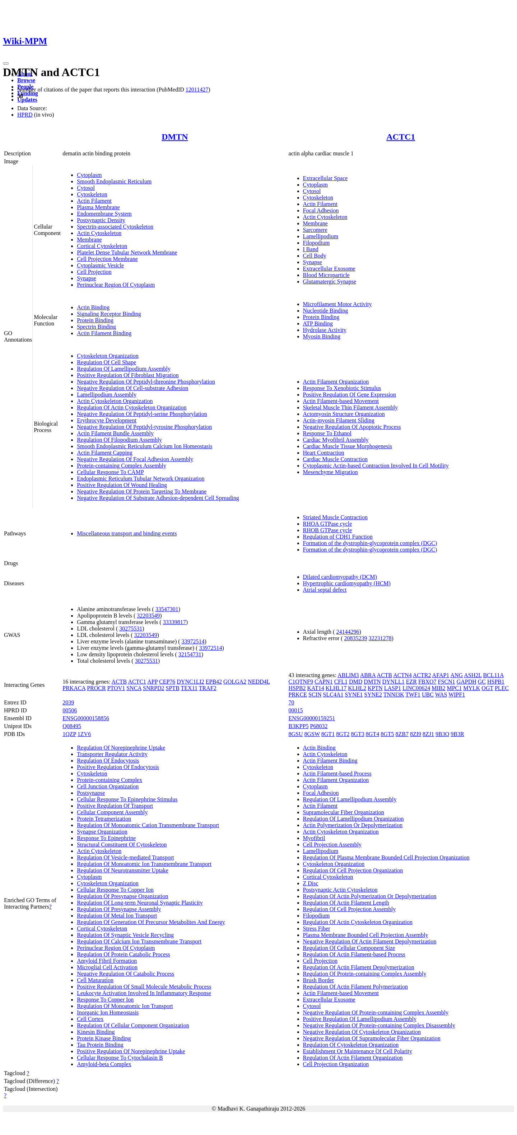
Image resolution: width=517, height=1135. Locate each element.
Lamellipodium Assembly (106, 394)
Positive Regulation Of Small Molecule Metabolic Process (144, 987)
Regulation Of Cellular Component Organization (133, 1025)
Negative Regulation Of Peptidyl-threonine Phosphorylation (146, 382)
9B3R (457, 734)
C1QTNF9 (301, 682)
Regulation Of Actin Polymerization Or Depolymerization (370, 896)
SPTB (173, 688)
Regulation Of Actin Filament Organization (353, 1058)
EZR (411, 682)
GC (482, 682)
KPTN (375, 688)
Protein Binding (95, 320)
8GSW (312, 734)
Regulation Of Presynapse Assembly (119, 909)
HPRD (25, 115)
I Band (310, 249)
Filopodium (316, 243)
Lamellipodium (321, 236)
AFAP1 (441, 675)
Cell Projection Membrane (107, 259)
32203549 (148, 616)
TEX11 (189, 688)
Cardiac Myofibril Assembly (336, 440)
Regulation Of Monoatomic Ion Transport (125, 1006)
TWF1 (412, 694)
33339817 (174, 622)
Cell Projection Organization (336, 1064)
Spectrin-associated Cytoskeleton (115, 227)
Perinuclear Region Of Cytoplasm (116, 285)
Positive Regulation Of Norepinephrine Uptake (131, 1051)
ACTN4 (402, 675)
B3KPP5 (299, 726)
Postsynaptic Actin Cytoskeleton (340, 890)
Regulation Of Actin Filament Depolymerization (358, 967)
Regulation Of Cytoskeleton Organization (351, 1045)
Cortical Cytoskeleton (102, 246)
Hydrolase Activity (324, 330)
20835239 (355, 638)
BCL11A (493, 675)
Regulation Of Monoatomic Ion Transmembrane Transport (144, 864)
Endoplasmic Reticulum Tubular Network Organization (140, 478)
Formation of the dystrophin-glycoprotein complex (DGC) (370, 543)
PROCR (96, 688)
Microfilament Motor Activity (337, 304)
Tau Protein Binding (100, 1045)
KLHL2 (357, 688)
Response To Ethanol (327, 433)
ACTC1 (400, 136)
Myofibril (314, 838)
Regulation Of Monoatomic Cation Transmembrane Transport (148, 825)
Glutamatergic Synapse (330, 281)
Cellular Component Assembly (112, 812)
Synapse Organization (102, 832)
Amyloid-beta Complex (104, 1064)
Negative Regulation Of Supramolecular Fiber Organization (372, 1038)
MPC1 (454, 688)
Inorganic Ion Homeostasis (108, 1012)
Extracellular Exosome (329, 269)
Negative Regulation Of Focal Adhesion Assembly (135, 459)
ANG (456, 675)
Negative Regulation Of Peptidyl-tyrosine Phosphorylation (144, 427)
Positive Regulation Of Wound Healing (122, 485)
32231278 (380, 638)
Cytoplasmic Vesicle (100, 265)
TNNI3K (393, 694)
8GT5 (387, 734)
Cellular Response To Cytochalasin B (120, 1058)
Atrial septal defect (325, 590)
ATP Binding (318, 323)
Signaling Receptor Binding (109, 314)
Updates (27, 100)
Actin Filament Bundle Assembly (115, 433)
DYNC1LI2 (190, 682)
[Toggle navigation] (6, 63)
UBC (428, 694)
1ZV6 (84, 734)
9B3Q (442, 734)
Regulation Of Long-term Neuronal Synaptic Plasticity (140, 903)
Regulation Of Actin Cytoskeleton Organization (131, 407)
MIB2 (438, 688)
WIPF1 (456, 694)
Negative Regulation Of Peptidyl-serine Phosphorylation (142, 414)
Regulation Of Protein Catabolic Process (123, 954)
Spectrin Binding (96, 327)
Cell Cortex (90, 1019)
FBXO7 (427, 682)
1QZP (69, 734)
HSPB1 (495, 682)
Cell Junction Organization (108, 786)
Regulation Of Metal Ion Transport (117, 916)
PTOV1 (116, 688)
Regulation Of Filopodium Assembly (119, 440)
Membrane (89, 239)
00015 (296, 710)
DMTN (175, 136)
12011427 (197, 89)
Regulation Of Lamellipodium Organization (353, 819)
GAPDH (466, 682)
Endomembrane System (104, 214)
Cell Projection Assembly (332, 844)
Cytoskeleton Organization (108, 356)
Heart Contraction (323, 453)
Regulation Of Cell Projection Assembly (349, 909)
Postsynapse (91, 793)
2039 (68, 702)
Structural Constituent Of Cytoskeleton (122, 844)
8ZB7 (401, 734)
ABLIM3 (348, 675)
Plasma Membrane (98, 207)
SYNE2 (373, 694)
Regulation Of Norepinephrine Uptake (121, 748)
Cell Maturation (95, 980)
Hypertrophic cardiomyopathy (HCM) (347, 583)
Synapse (86, 278)
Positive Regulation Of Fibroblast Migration (128, 375)
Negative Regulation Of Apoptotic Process (352, 427)
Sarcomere (315, 230)
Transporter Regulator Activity (112, 754)
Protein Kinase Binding (104, 1038)
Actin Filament (94, 201)
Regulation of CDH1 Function (338, 537)
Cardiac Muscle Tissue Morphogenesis (347, 446)
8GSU (296, 734)
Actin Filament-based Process (337, 773)
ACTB (119, 682)
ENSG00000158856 (85, 718)
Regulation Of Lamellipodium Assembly (124, 369)
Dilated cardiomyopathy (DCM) (340, 577)
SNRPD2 (153, 688)
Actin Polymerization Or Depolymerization (353, 825)
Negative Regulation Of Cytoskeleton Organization (362, 1032)
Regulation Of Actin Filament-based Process (354, 954)
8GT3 (357, 734)
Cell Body (314, 256)
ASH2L (472, 675)
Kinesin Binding (96, 1032)
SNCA (133, 688)
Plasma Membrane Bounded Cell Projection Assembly (365, 935)
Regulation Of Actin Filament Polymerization (355, 987)
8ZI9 (415, 734)
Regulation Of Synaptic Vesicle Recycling (125, 935)
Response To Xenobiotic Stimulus (342, 388)
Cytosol (86, 188)
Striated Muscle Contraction (335, 517)
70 (291, 702)
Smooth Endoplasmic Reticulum (114, 181)
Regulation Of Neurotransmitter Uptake (122, 870)
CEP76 (167, 682)
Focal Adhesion (321, 210)
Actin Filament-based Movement (341, 401)
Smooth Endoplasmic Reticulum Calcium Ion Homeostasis (144, 446)
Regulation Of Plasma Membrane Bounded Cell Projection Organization (386, 857)
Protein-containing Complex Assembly (121, 466)
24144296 (347, 632)
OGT (487, 688)
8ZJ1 (428, 734)
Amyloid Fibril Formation (107, 961)
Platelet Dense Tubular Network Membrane (127, 252)
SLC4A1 (333, 694)
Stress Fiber (316, 928)
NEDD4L (259, 682)
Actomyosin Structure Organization (344, 414)
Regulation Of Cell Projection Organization (353, 870)
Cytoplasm (89, 175)
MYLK (471, 688)
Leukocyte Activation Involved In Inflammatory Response (144, 993)
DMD (355, 682)
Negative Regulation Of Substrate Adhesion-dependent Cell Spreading (158, 498)
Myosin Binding (321, 336)
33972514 (193, 641)
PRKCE (298, 694)
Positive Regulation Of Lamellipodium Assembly (359, 1019)
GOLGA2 (234, 682)
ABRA (368, 675)
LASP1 (392, 688)
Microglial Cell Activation (107, 967)
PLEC (502, 688)
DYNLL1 (393, 682)
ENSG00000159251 (312, 718)
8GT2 (342, 734)
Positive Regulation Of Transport (115, 806)
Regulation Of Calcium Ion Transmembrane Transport (139, 941)
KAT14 (315, 688)
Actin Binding (93, 307)
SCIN (314, 694)
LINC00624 (416, 688)
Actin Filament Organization (336, 382)
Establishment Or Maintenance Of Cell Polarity (357, 1051)
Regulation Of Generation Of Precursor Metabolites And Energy (151, 922)
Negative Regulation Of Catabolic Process (125, 974)
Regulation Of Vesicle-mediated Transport (125, 857)
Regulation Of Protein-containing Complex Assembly (365, 974)
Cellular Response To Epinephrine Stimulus (127, 799)
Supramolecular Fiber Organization (343, 812)
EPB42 (214, 682)
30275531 (130, 628)
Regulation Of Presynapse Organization (122, 896)
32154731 (189, 654)
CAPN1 (324, 682)
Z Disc (310, 883)
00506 (69, 710)
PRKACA (73, 688)
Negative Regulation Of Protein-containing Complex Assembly (376, 1012)
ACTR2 (422, 675)
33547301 (166, 609)
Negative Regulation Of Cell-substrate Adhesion (132, 388)
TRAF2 (207, 688)
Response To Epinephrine (106, 838)
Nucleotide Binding (325, 311)
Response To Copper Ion (105, 999)
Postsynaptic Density (101, 220)
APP (152, 682)
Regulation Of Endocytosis (108, 761)
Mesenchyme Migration (330, 472)
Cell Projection (94, 272)
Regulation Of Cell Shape (106, 362)
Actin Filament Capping (104, 453)
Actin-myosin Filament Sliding (338, 420)
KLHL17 (336, 688)
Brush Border (318, 980)
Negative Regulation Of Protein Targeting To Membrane (141, 491)
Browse (26, 80)
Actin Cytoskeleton (99, 233)
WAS (441, 694)
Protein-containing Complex (109, 780)
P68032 (319, 726)
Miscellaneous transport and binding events (127, 533)
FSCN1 (446, 682)
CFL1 (341, 682)
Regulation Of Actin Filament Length (346, 903)
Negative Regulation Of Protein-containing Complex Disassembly (379, 1025)
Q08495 (71, 726)
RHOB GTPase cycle (327, 530)
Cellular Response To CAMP (110, 472)
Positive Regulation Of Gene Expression (349, 394)
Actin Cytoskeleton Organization (115, 401)
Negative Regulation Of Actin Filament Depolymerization (370, 941)
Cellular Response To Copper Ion (115, 890)
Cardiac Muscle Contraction (335, 459)
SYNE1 (354, 694)
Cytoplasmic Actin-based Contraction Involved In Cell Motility (376, 466)
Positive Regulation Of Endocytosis (118, 767)
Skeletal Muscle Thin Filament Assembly (350, 407)
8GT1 (328, 734)
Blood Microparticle (326, 275)
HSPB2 (297, 688)
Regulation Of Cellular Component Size (349, 948)
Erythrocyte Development (106, 420)
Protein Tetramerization (104, 819)
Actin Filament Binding (104, 333)
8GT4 (372, 734)
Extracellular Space (325, 178)
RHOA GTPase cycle (327, 524)
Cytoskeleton (92, 194)
